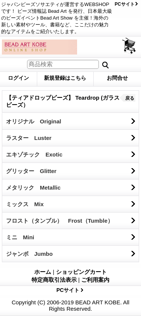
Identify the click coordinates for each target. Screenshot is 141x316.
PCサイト (125, 4)
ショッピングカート (129, 46)
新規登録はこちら (65, 78)
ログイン (18, 78)
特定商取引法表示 (54, 279)
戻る (129, 98)
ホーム (42, 272)
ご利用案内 (95, 279)
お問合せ (117, 78)
